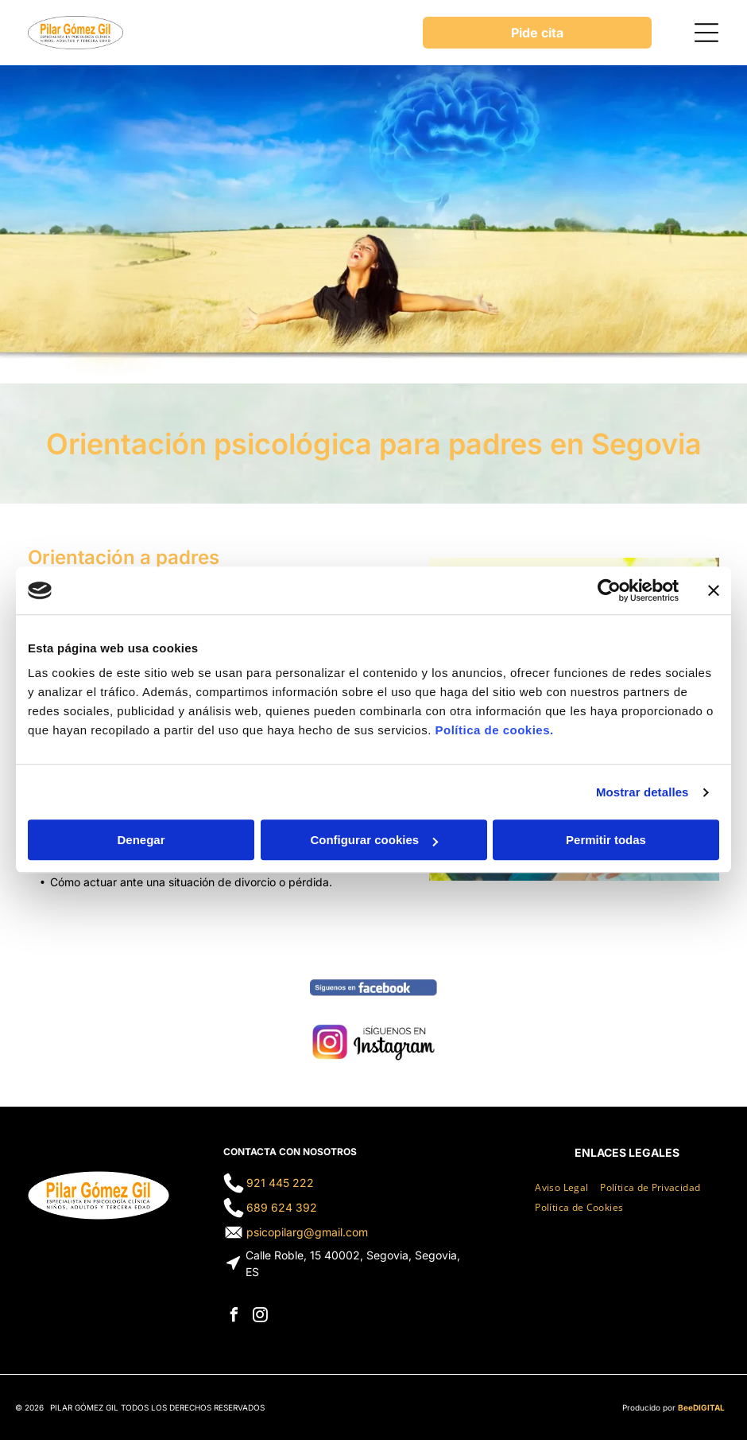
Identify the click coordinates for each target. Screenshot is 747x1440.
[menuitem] (567, 1184)
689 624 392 (281, 1207)
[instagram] (261, 1317)
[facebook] (234, 1317)
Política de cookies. (494, 731)
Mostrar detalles (642, 792)
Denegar (140, 840)
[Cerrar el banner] (713, 590)
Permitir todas (606, 840)
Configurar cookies (374, 840)
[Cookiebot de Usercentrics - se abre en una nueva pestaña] (609, 590)
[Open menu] (706, 33)
